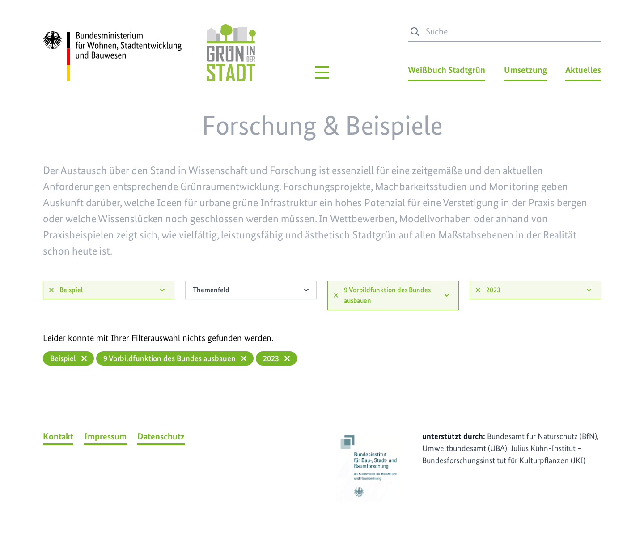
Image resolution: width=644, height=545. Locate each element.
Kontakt (58, 436)
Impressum (105, 436)
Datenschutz (161, 436)
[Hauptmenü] (322, 72)
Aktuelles (583, 69)
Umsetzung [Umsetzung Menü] (525, 69)
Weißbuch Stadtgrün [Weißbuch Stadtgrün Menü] (446, 69)
